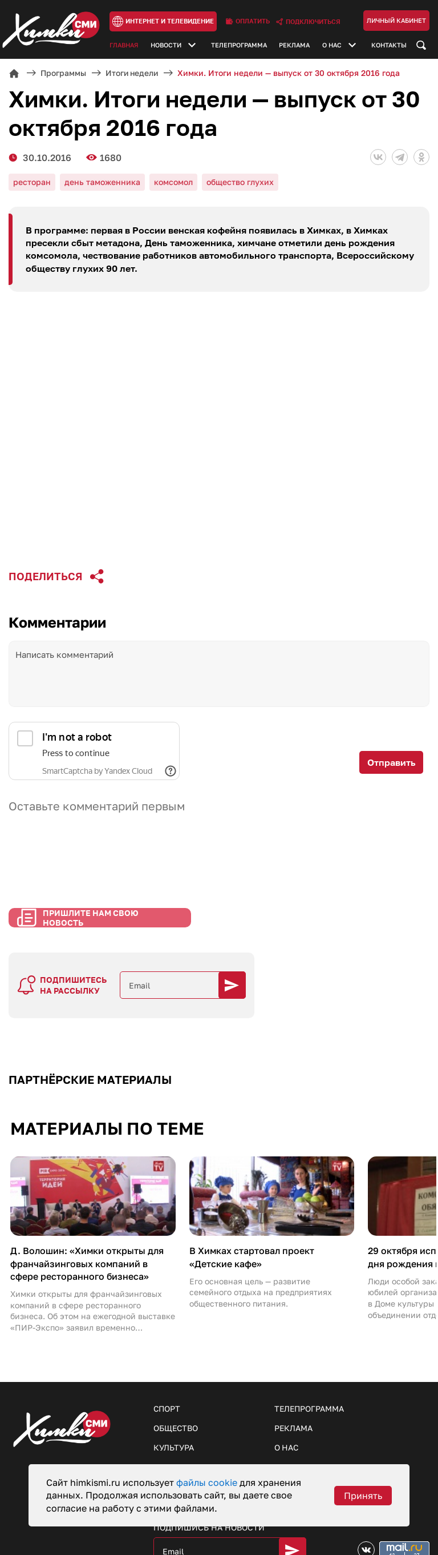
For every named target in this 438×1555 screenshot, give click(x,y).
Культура (173, 1403)
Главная (124, 45)
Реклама (294, 45)
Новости (166, 45)
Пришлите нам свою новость (91, 941)
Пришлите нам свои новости (342, 1443)
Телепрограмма (239, 45)
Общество (176, 1384)
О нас (332, 45)
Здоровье (174, 1423)
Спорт (167, 1364)
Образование (183, 1442)
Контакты (389, 45)
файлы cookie (208, 1482)
